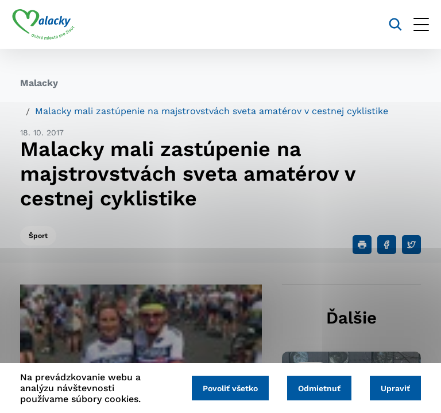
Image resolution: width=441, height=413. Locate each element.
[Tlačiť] (362, 244)
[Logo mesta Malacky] (51, 24)
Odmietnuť (314, 388)
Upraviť (393, 388)
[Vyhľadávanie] (387, 24)
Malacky (39, 82)
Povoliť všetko (221, 388)
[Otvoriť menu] (413, 24)
